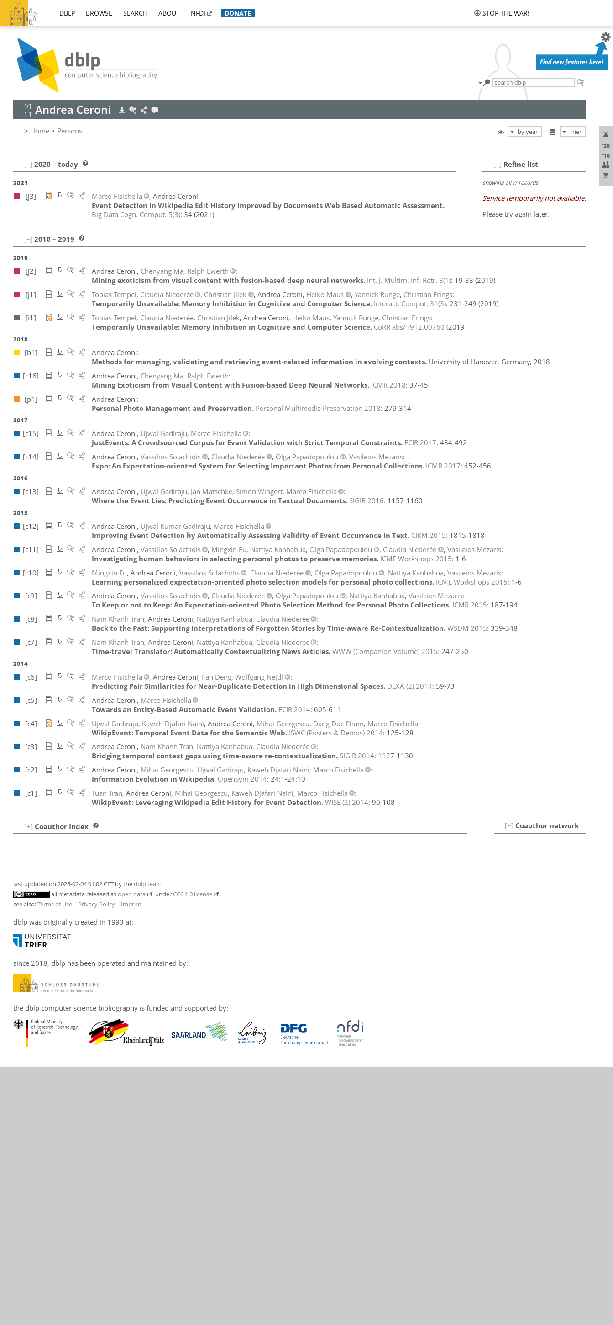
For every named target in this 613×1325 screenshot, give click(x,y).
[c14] (126, 976)
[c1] (245, 866)
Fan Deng (68, 846)
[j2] (123, 856)
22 (25, 1066)
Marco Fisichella (72, 866)
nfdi (198, 13)
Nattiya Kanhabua (75, 936)
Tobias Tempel (69, 1056)
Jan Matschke (68, 956)
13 (25, 976)
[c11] (126, 886)
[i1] (136, 876)
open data (132, 1152)
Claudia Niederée (73, 1006)
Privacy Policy (96, 1162)
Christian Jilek (68, 926)
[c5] (204, 866)
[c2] (231, 866)
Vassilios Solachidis (77, 1046)
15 (25, 996)
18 (25, 1026)
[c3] (201, 936)
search (135, 13)
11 (25, 956)
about (169, 13)
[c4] (217, 866)
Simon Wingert (70, 1086)
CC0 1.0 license (192, 1152)
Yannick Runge (69, 1036)
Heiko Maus (65, 966)
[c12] (174, 866)
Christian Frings (71, 876)
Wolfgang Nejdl (71, 996)
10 (25, 946)
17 (25, 1016)
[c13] (156, 866)
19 (25, 1036)
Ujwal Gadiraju (70, 896)
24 (25, 1086)
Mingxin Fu (64, 886)
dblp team (148, 1142)
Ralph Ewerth (68, 856)
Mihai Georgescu (73, 916)
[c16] (139, 856)
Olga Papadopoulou (78, 1016)
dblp (67, 13)
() (136, 214)
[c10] (144, 886)
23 (25, 1076)
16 (25, 1006)
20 (25, 1046)
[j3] (123, 866)
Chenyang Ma (68, 946)
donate (238, 13)
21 (25, 1056)
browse (99, 13)
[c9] (160, 936)
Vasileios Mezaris (74, 976)
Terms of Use (54, 1162)
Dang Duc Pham (72, 1026)
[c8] (173, 936)
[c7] (187, 936)
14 (25, 986)
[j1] (123, 876)
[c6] (124, 846)
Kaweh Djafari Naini (78, 986)
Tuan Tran (68, 1076)
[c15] (139, 866)
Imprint (131, 1162)
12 (25, 966)
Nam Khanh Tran (73, 1066)
